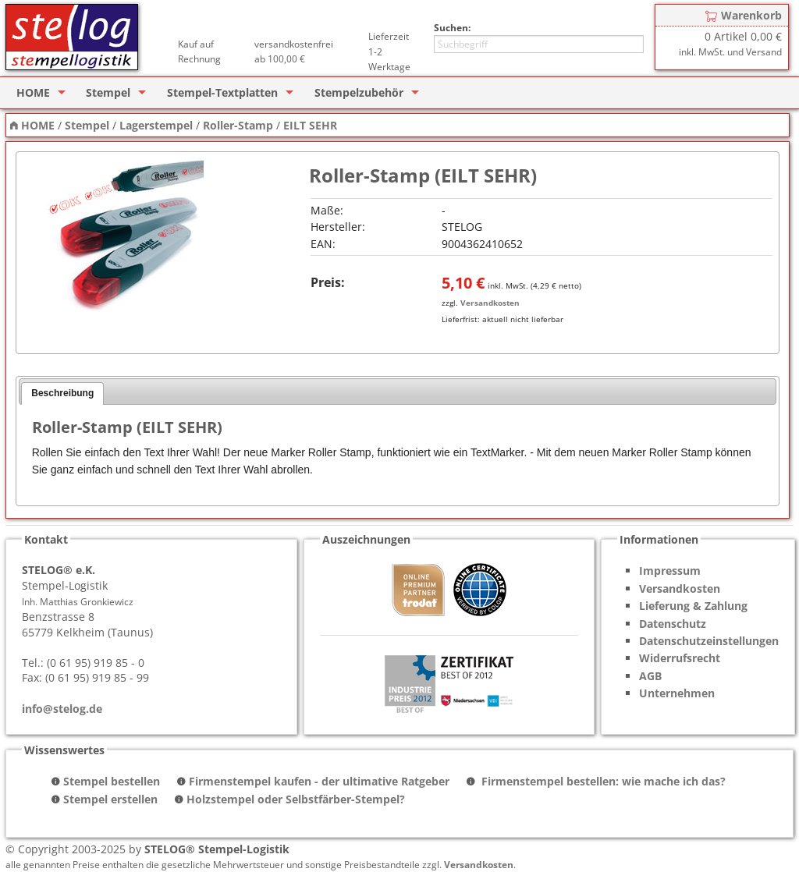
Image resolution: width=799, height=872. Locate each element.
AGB (650, 675)
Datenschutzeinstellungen (709, 640)
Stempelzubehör (358, 92)
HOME (33, 92)
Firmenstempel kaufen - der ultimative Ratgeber (319, 781)
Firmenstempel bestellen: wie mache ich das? (602, 781)
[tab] (62, 394)
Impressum (670, 570)
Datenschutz (672, 623)
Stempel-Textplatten (222, 92)
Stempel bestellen (111, 781)
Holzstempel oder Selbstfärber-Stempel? (295, 799)
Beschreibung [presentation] (62, 393)
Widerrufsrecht (679, 657)
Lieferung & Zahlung (693, 605)
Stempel (108, 92)
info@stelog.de (62, 708)
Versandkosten (490, 302)
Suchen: (452, 27)
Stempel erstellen (110, 799)
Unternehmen (677, 693)
